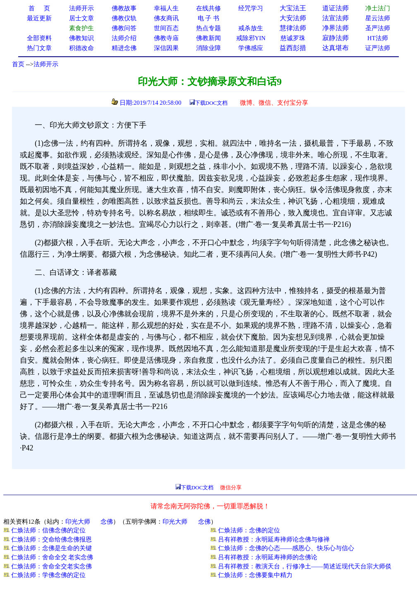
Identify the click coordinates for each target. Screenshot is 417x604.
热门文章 (39, 48)
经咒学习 (250, 8)
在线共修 (208, 8)
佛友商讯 (166, 18)
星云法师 (377, 18)
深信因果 (166, 48)
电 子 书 (208, 18)
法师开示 (46, 64)
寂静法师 (335, 37)
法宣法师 (335, 18)
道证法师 (335, 8)
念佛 (107, 521)
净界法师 (335, 27)
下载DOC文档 (211, 103)
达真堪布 (335, 47)
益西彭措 (293, 47)
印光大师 (77, 521)
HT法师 (377, 38)
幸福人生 (166, 8)
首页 (18, 64)
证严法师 (377, 48)
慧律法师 (293, 27)
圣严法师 (377, 28)
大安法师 (293, 18)
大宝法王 (293, 8)
